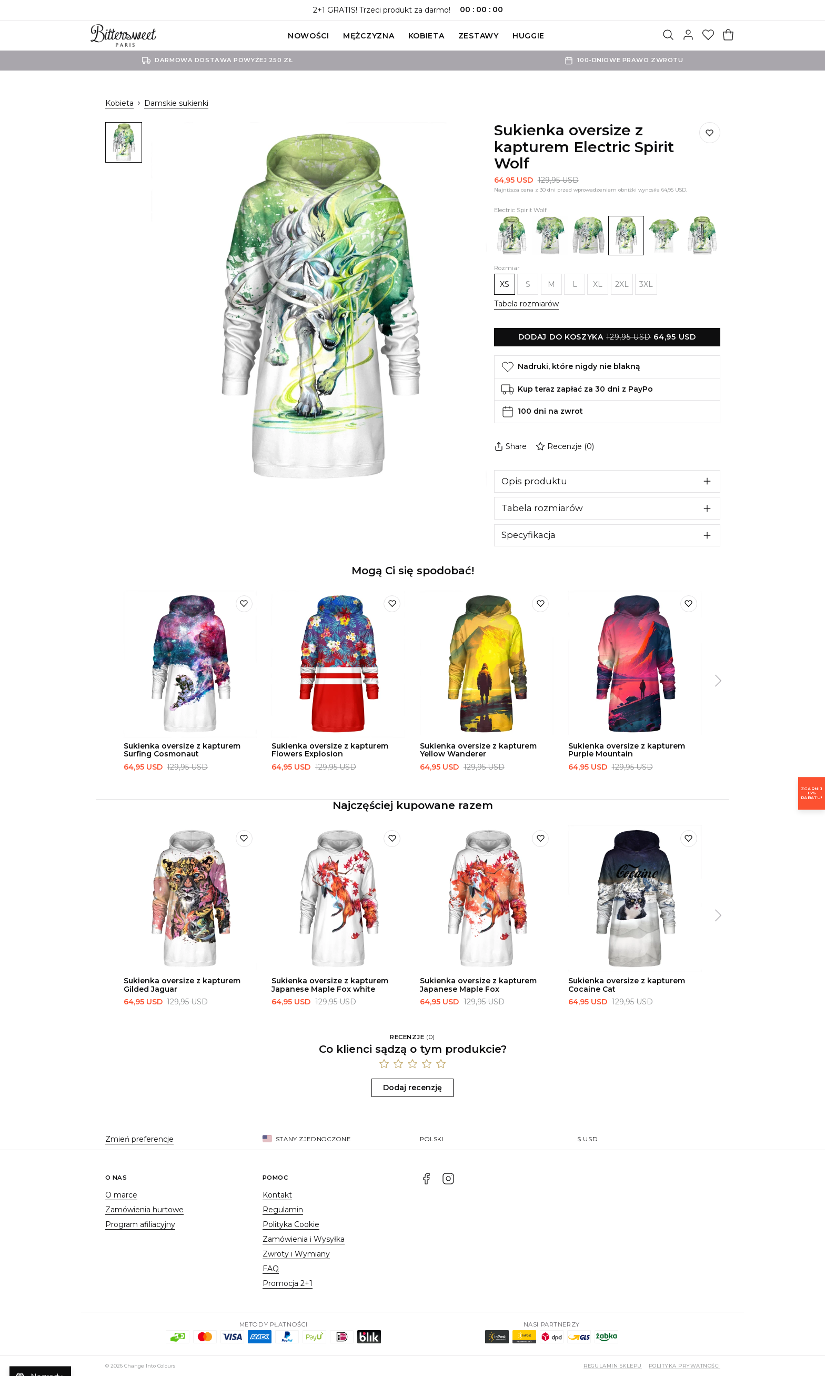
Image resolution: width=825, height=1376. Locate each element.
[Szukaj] (668, 35)
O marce (121, 1195)
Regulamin (283, 1209)
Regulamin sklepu (612, 1366)
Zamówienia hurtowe (144, 1209)
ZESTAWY (478, 36)
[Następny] (718, 681)
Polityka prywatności (684, 1366)
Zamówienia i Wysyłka (304, 1239)
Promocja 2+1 (288, 1283)
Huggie (528, 36)
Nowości (308, 36)
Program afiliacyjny (140, 1224)
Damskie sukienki (176, 103)
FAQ (271, 1268)
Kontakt (277, 1195)
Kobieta (426, 36)
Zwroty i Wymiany (296, 1254)
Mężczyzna (368, 36)
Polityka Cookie (291, 1224)
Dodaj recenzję (412, 1087)
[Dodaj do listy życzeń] (709, 132)
